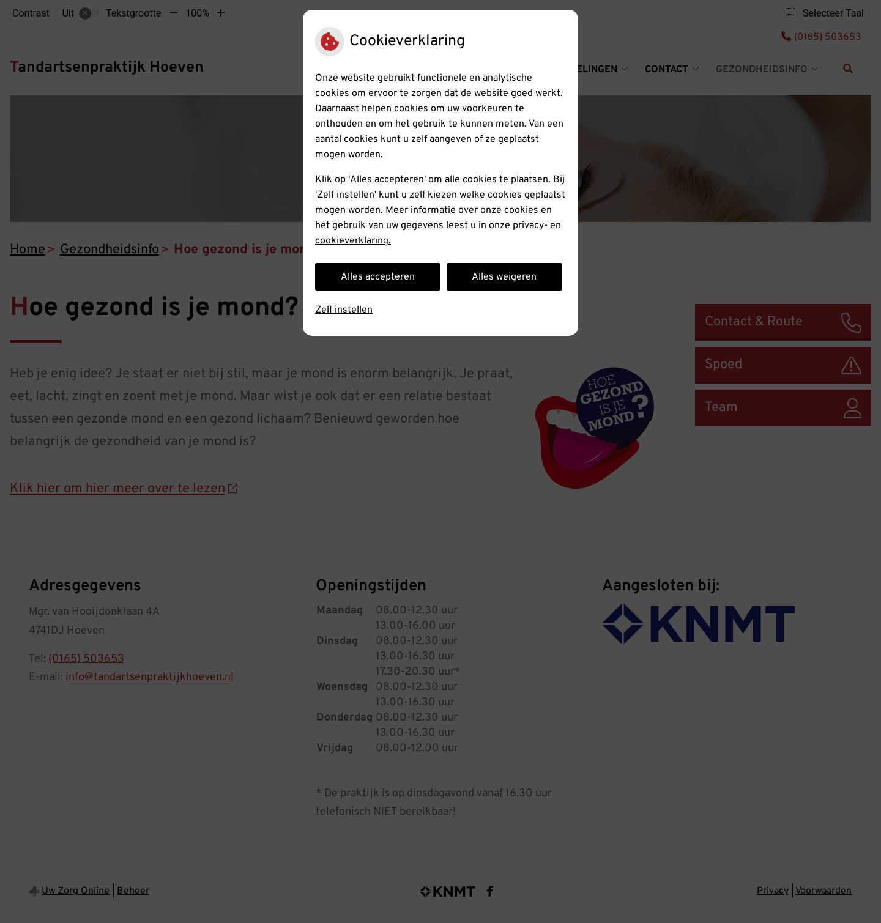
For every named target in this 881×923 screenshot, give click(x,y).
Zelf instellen (344, 310)
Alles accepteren (378, 277)
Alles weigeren (504, 277)
